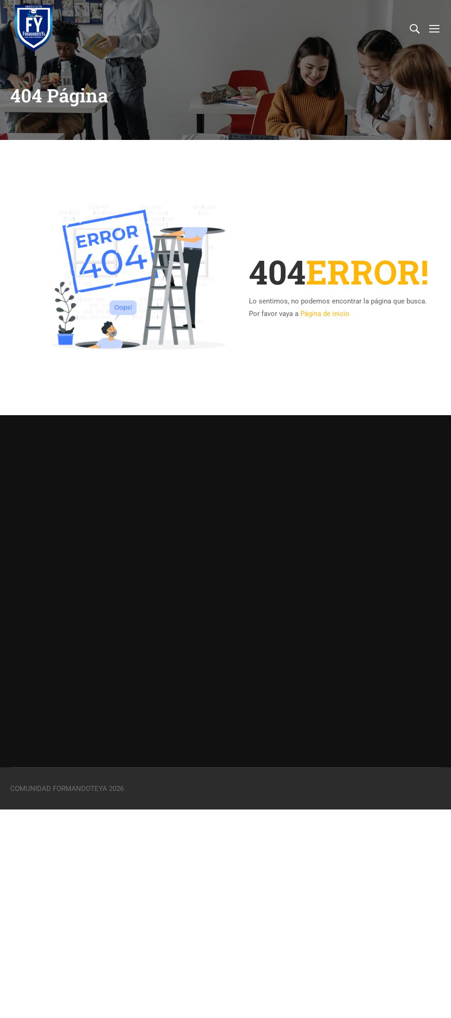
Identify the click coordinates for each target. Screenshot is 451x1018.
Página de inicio (324, 314)
